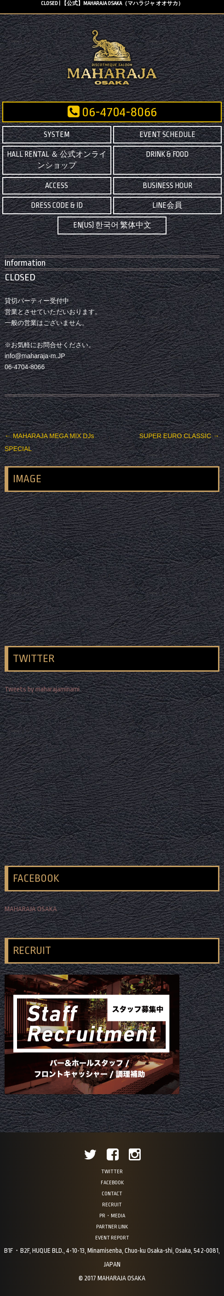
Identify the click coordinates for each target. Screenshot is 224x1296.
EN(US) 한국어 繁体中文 (112, 225)
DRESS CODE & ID (57, 205)
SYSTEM (56, 135)
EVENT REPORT (112, 1238)
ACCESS (56, 186)
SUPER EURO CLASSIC (179, 436)
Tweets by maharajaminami (42, 689)
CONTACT (112, 1194)
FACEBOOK (112, 1183)
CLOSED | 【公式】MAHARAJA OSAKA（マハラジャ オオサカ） (112, 3)
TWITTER (112, 1172)
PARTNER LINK (112, 1227)
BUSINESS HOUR (167, 186)
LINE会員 (167, 205)
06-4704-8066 (112, 112)
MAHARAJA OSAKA (31, 909)
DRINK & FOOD (167, 154)
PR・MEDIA (112, 1216)
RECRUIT (112, 1205)
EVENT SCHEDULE (167, 135)
